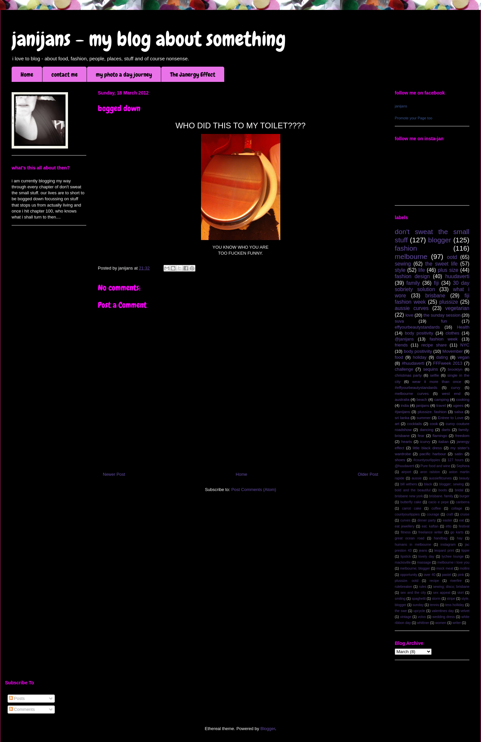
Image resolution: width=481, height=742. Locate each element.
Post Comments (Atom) (253, 489)
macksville (403, 562)
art (397, 423)
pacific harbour (433, 454)
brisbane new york (409, 496)
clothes (452, 333)
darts (446, 429)
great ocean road (409, 538)
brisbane (435, 295)
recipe (434, 581)
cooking (462, 399)
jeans (423, 550)
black (428, 484)
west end (451, 393)
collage (456, 508)
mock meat (444, 568)
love (409, 315)
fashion (406, 248)
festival (464, 526)
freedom (462, 435)
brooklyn (455, 369)
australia (402, 399)
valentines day (443, 611)
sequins (430, 369)
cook (434, 423)
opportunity (408, 575)
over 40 (429, 575)
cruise (464, 514)
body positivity (419, 333)
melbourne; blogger (415, 568)
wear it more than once (436, 381)
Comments (22, 709)
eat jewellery (404, 526)
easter (447, 520)
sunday (418, 605)
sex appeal (441, 592)
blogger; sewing (451, 484)
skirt (460, 592)
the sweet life (441, 264)
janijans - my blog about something (149, 39)
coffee (436, 508)
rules (423, 586)
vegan (463, 357)
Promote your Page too (413, 118)
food (399, 357)
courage (433, 514)
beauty (464, 478)
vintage (405, 617)
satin (458, 454)
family (413, 283)
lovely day (426, 556)
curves (405, 520)
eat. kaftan (430, 526)
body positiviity (418, 351)
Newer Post (114, 474)
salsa (458, 411)
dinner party (426, 520)
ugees (458, 405)
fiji (436, 283)
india (405, 405)
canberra (462, 502)
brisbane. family (441, 496)
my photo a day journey (124, 74)
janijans (401, 106)
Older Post (368, 474)
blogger (439, 240)
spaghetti (419, 598)
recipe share (434, 344)
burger (464, 496)
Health (463, 327)
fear (421, 435)
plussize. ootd (406, 581)
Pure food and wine (435, 466)
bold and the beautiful (413, 490)
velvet (464, 611)
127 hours (455, 460)
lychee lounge (452, 556)
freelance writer (430, 532)
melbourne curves (412, 393)
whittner (423, 623)
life (421, 270)
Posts (17, 698)
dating (442, 357)
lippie (465, 550)
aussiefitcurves (440, 478)
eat (461, 520)
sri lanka (402, 417)
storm (436, 598)
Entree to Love (450, 417)
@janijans (404, 339)
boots (443, 490)
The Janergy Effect (192, 74)
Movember (453, 351)
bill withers (408, 484)
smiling (400, 598)
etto (448, 526)
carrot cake (411, 508)
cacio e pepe (438, 502)
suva (399, 321)
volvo (422, 617)
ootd (452, 257)
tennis (434, 605)
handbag (440, 538)
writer (456, 623)
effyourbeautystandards (417, 327)
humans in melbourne (413, 544)
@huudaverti (404, 466)
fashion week (444, 339)
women (441, 623)
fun (444, 321)
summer (424, 417)
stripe (451, 598)
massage (424, 562)
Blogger (267, 728)
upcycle (419, 611)
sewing (403, 264)
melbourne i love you (453, 562)
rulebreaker (403, 586)
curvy (455, 387)
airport (406, 472)
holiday (420, 357)
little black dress (427, 448)
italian (444, 441)
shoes (400, 460)
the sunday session (442, 315)
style (400, 270)
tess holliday (454, 605)
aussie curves (412, 308)
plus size (448, 270)
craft (450, 514)
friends (401, 344)
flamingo (440, 435)
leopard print (444, 550)
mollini (464, 568)
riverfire (456, 581)
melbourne (411, 256)
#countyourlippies (426, 460)
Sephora (462, 466)
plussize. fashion (432, 411)
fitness (406, 532)
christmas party (408, 375)
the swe (401, 611)
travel (441, 405)
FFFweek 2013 (447, 363)
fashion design (412, 276)
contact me (64, 74)
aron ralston (430, 472)
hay (459, 538)
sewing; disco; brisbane (451, 586)
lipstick (406, 556)
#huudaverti (413, 363)
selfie (434, 375)
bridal (459, 490)
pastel (446, 575)
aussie (417, 478)
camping (441, 399)
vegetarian (457, 308)
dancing (427, 429)
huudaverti (457, 276)
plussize (448, 302)
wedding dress (443, 617)
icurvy (425, 441)
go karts (456, 532)
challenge (404, 369)
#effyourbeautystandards (416, 387)
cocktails (414, 423)
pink (461, 575)
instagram (448, 544)
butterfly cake (410, 502)
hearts (406, 441)
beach (422, 399)
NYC (464, 344)
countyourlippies (407, 514)
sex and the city (413, 592)
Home (27, 74)
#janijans (402, 411)
